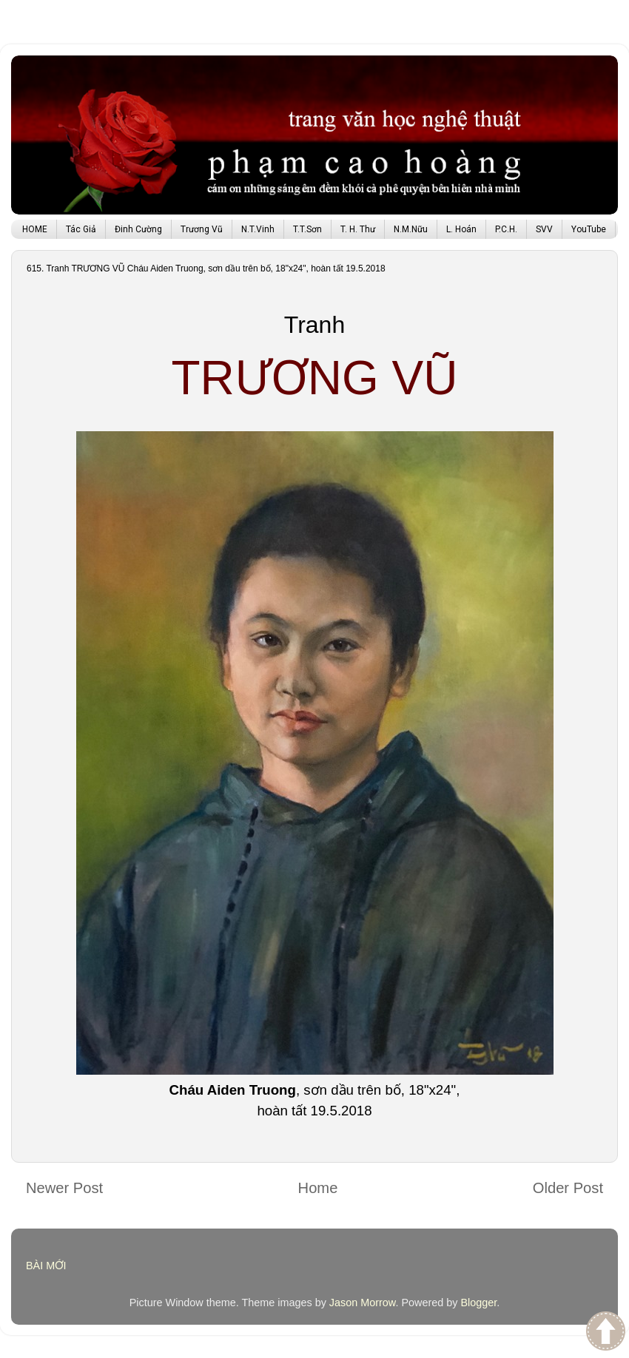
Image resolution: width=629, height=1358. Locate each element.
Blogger (478, 1302)
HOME (34, 229)
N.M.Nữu (411, 229)
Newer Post (64, 1188)
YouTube (588, 229)
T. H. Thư (357, 229)
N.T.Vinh (258, 229)
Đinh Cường (138, 229)
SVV (544, 229)
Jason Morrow (362, 1302)
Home (318, 1188)
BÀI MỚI (46, 1265)
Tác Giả (81, 229)
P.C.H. (506, 229)
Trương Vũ (202, 229)
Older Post (568, 1188)
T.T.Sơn (307, 229)
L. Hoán (461, 229)
